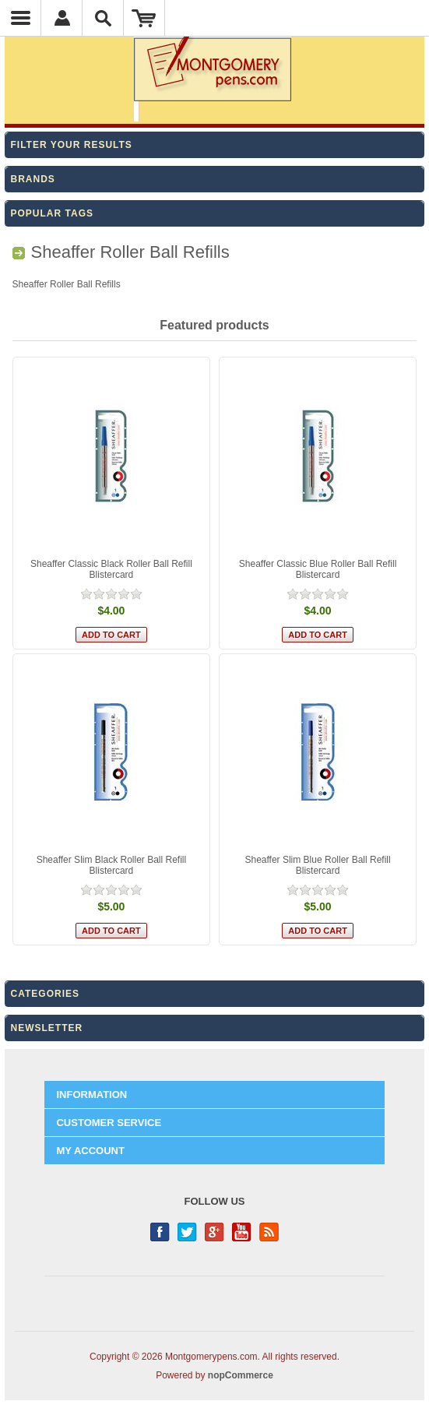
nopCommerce (240, 1375)
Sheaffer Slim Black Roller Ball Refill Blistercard (112, 865)
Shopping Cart (144, 18)
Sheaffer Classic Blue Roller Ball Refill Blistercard (318, 569)
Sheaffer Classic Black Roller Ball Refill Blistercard (111, 569)
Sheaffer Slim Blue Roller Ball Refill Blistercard (317, 865)
